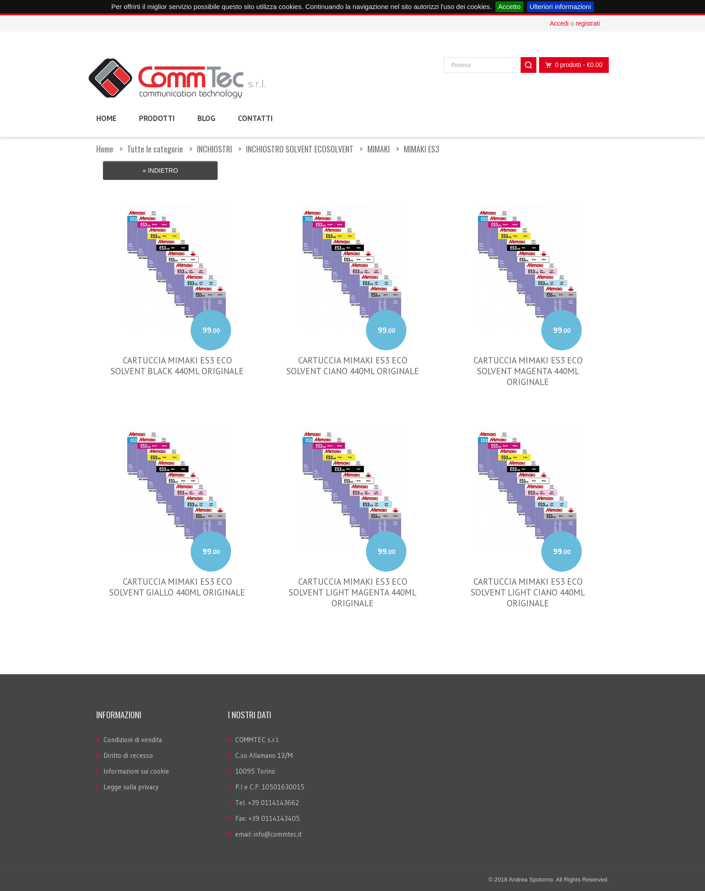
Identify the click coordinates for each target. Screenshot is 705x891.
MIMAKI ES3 (421, 149)
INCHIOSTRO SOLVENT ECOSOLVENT (299, 149)
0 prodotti (571, 65)
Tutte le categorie (155, 149)
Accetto (509, 6)
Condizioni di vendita (132, 736)
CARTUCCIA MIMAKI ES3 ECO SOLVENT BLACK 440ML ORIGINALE (177, 362)
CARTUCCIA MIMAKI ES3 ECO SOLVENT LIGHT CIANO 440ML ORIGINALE (528, 589)
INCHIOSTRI (214, 149)
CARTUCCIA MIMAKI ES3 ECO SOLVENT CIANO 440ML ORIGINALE (352, 362)
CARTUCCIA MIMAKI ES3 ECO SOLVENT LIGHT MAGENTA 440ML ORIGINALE (352, 589)
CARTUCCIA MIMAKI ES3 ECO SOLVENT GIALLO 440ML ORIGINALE (177, 583)
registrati (588, 23)
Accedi (559, 23)
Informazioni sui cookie (136, 767)
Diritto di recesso (128, 752)
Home (104, 149)
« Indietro (160, 170)
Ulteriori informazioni (560, 6)
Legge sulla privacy (131, 783)
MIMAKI (378, 149)
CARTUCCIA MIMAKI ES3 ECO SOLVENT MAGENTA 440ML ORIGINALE (528, 367)
